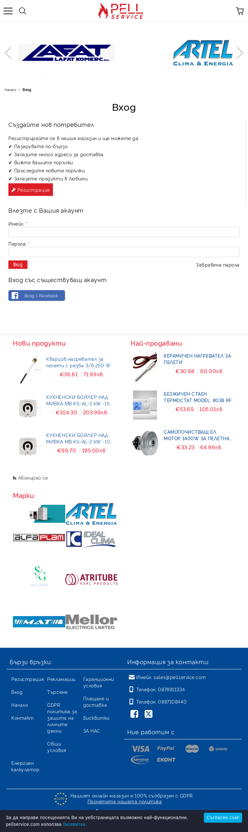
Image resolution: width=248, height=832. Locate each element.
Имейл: (17, 223)
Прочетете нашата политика (125, 801)
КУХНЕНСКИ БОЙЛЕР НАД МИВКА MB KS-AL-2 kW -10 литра (78, 438)
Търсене (57, 692)
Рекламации (61, 679)
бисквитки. (75, 824)
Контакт (22, 718)
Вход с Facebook (41, 295)
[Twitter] (150, 714)
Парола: (19, 243)
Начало (10, 89)
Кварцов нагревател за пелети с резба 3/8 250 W (78, 362)
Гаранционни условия (98, 682)
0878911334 (171, 689)
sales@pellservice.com (180, 677)
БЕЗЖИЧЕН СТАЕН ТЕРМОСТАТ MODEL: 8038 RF (198, 397)
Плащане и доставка (96, 701)
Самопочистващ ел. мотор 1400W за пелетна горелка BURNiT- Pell (196, 435)
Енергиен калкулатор (25, 766)
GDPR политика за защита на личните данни (62, 718)
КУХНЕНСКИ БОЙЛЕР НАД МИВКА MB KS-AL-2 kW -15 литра (77, 400)
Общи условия (56, 746)
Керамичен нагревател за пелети (197, 358)
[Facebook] (135, 714)
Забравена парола (218, 264)
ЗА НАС (91, 730)
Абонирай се (33, 477)
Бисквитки (96, 718)
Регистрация (33, 190)
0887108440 (172, 701)
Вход (17, 692)
